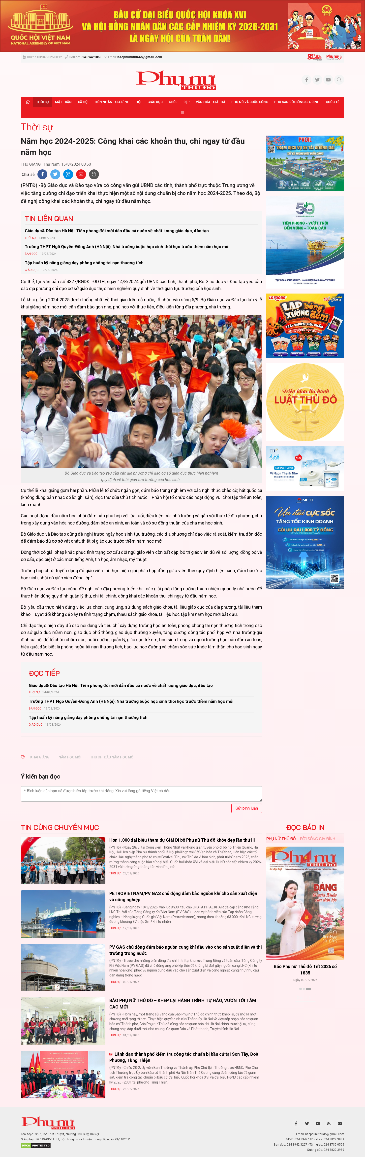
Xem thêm (305, 998)
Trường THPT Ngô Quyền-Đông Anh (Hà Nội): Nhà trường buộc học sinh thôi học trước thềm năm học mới (127, 246)
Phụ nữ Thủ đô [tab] (281, 839)
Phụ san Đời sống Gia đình (297, 102)
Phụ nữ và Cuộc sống (249, 102)
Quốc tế (332, 102)
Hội (138, 102)
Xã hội (83, 102)
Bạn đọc (31, 253)
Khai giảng (40, 757)
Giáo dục (155, 102)
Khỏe (173, 102)
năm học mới (70, 757)
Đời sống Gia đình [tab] (317, 839)
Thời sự (42, 102)
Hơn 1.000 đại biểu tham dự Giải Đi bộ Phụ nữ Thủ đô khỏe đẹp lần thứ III (182, 840)
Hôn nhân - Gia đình (112, 102)
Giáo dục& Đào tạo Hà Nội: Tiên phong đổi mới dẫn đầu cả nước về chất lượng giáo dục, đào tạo (117, 230)
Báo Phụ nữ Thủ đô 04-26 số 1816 (266, 966)
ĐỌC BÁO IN (305, 827)
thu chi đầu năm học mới (112, 757)
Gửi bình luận (247, 808)
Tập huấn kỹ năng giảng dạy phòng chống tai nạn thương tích (84, 262)
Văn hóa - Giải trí (210, 102)
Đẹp (186, 102)
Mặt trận (63, 102)
